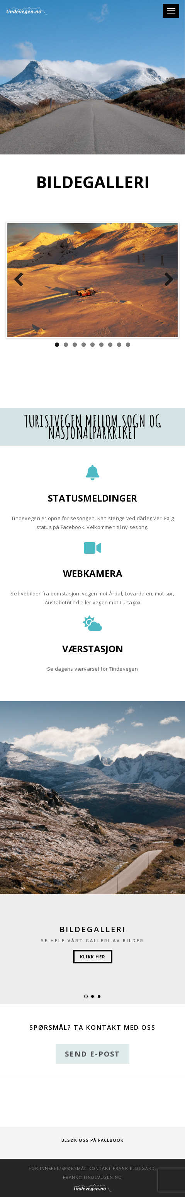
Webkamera (92, 573)
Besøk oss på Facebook (92, 1140)
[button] (86, 996)
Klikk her (92, 957)
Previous (19, 280)
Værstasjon (92, 648)
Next (166, 280)
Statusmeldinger (92, 498)
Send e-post (92, 1059)
